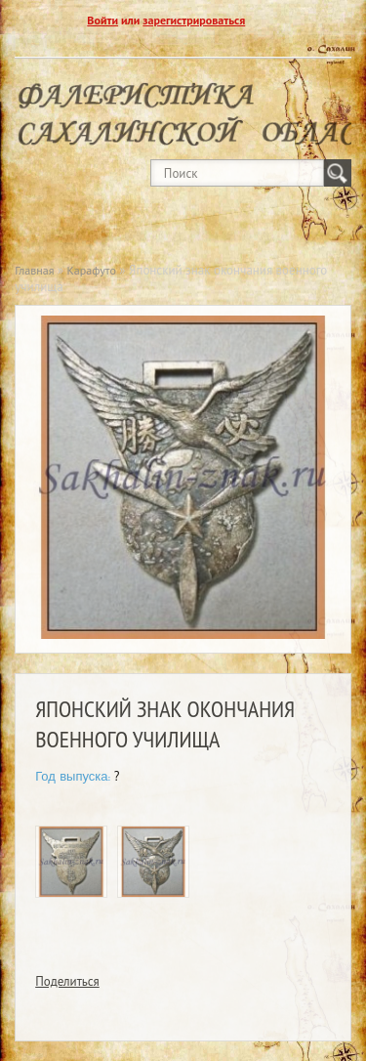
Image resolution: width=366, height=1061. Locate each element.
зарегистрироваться (193, 20)
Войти (102, 20)
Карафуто (91, 270)
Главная (34, 270)
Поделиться (67, 981)
